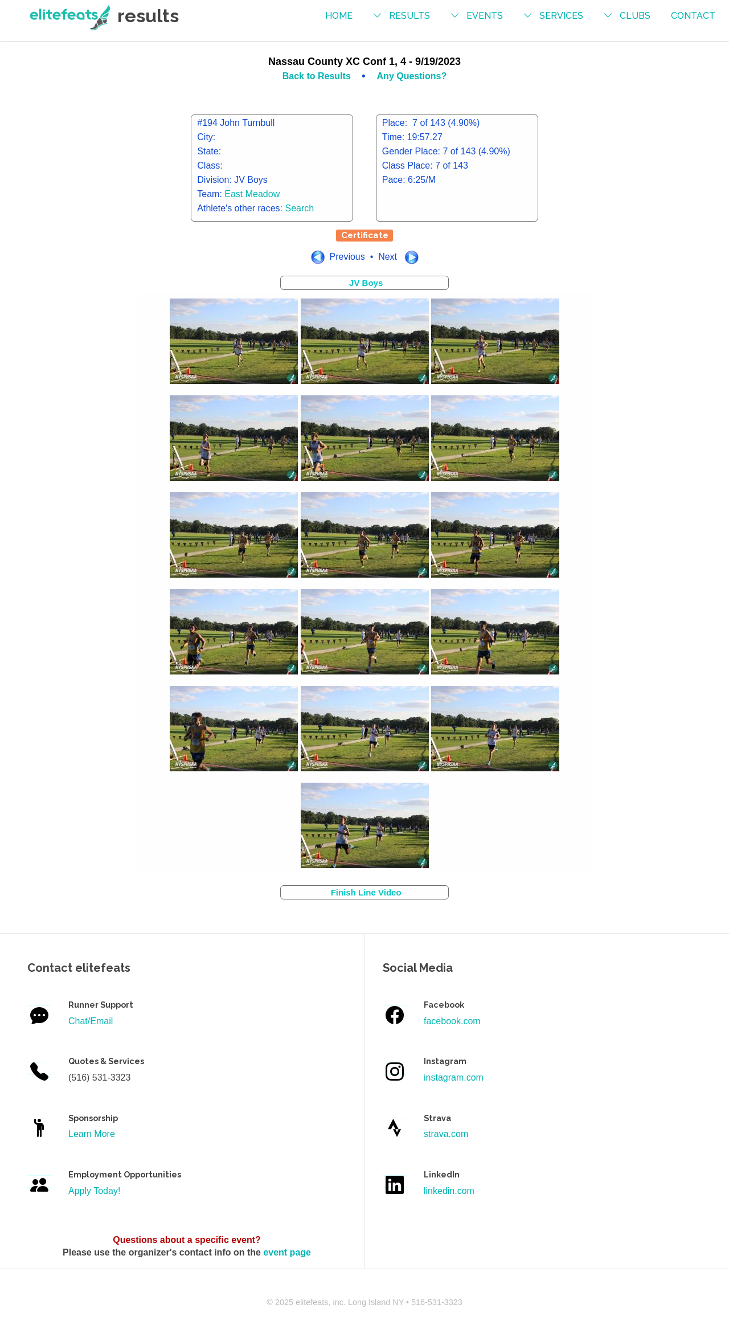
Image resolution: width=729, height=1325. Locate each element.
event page (287, 1252)
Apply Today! (94, 1191)
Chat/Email (90, 1021)
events (484, 15)
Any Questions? (412, 76)
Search (299, 208)
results (409, 15)
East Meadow (252, 194)
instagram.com (454, 1077)
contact (693, 15)
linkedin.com (449, 1191)
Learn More (91, 1134)
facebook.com (452, 1021)
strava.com (446, 1134)
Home (339, 15)
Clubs (635, 15)
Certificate (364, 235)
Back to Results (317, 76)
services (561, 15)
